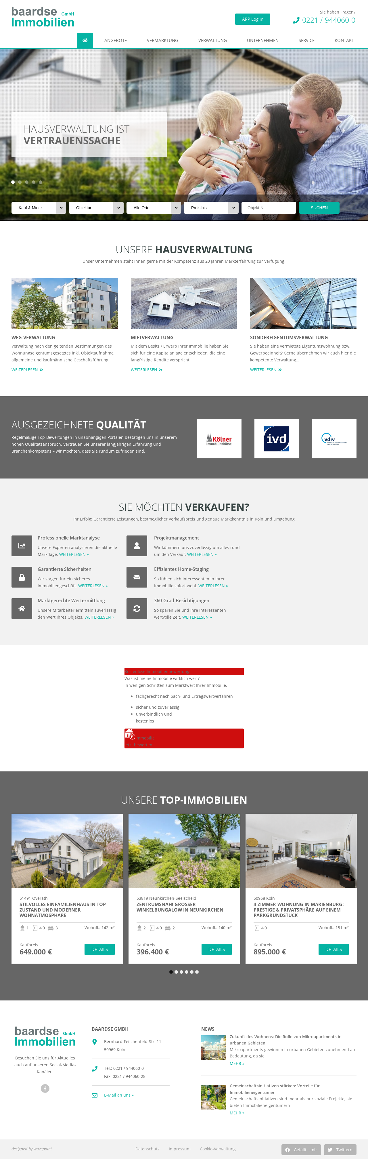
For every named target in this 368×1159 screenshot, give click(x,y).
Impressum (180, 1149)
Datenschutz (147, 1149)
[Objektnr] (268, 208)
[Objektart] (96, 208)
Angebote (117, 40)
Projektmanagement (176, 538)
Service (308, 40)
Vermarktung (164, 40)
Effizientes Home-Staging (181, 569)
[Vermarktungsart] (39, 208)
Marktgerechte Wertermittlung (71, 600)
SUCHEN (319, 207)
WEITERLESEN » (74, 554)
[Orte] (153, 208)
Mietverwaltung (152, 337)
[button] (301, 1149)
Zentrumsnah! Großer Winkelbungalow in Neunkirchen (180, 907)
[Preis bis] (211, 208)
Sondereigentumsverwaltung (289, 337)
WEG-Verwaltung (33, 337)
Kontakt (346, 40)
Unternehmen (264, 40)
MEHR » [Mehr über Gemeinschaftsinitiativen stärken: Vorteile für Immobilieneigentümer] (237, 1113)
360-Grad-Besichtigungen (181, 600)
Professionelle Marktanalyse (69, 538)
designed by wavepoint (32, 1149)
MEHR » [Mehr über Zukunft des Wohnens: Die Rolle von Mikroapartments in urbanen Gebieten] (237, 1063)
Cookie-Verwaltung (218, 1149)
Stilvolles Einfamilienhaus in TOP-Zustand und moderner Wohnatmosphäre (63, 909)
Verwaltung (214, 40)
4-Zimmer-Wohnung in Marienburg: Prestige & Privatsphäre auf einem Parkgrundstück (299, 909)
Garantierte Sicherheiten (64, 569)
